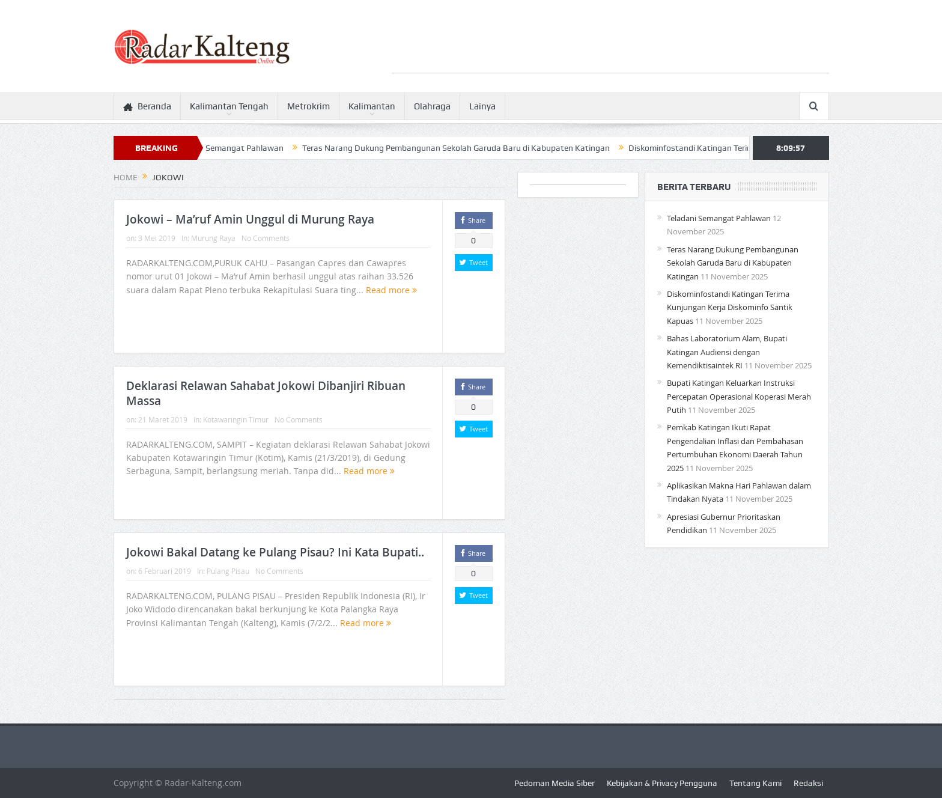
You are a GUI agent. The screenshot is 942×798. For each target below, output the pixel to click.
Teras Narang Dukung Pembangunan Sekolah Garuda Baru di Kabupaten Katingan (461, 148)
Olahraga (432, 106)
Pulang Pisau (228, 571)
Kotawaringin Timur (236, 419)
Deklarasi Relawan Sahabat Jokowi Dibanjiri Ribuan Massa (266, 393)
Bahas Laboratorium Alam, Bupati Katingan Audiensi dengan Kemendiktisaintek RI (727, 352)
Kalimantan (371, 106)
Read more (391, 290)
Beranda (147, 107)
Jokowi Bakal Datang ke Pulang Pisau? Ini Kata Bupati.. (275, 552)
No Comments (266, 238)
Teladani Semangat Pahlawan (233, 148)
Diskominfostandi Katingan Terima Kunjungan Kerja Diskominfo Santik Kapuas (729, 307)
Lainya (482, 106)
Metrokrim (308, 106)
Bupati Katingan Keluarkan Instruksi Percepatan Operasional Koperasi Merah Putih (739, 396)
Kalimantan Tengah (229, 106)
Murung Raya (213, 238)
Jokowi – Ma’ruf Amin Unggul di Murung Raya (250, 219)
